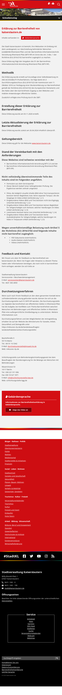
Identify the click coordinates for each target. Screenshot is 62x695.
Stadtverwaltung (11, 445)
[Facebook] (24, 556)
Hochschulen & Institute (14, 534)
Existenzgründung (12, 540)
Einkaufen (9, 513)
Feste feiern (9, 516)
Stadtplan (31, 628)
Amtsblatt (31, 619)
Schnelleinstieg (32, 18)
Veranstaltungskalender (14, 500)
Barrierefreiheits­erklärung (12, 669)
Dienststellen (7, 601)
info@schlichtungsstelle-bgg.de (20, 378)
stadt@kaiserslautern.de (14, 588)
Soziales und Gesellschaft (15, 476)
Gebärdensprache (30, 38)
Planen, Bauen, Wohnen (14, 482)
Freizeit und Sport (12, 510)
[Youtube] (39, 556)
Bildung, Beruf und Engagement (18, 525)
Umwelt (8, 485)
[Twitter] (31, 556)
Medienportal (10, 457)
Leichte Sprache (8, 672)
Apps (31, 621)
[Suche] (57, 658)
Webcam (31, 636)
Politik (7, 451)
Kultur (7, 507)
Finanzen (8, 464)
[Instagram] (46, 556)
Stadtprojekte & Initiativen (15, 461)
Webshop (31, 638)
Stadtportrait (10, 473)
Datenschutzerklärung (11, 667)
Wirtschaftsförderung (13, 544)
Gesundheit (9, 479)
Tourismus (9, 504)
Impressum (6, 665)
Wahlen (8, 454)
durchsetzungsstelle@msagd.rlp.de (22, 346)
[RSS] (53, 556)
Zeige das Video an (18, 410)
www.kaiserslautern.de (41, 143)
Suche (31, 631)
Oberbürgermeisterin (13, 448)
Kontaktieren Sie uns (10, 662)
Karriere (31, 624)
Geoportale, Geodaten (13, 491)
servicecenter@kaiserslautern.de (21, 280)
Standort (8, 528)
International (10, 537)
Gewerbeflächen (11, 531)
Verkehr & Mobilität (12, 488)
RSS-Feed (31, 626)
